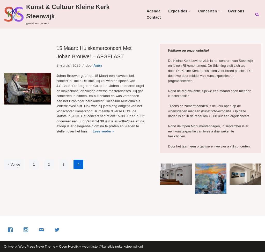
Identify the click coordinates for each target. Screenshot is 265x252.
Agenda (154, 11)
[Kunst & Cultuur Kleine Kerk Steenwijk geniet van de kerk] (68, 14)
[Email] (42, 229)
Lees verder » (103, 131)
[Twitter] (58, 229)
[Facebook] (11, 229)
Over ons (236, 11)
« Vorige (14, 164)
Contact (154, 17)
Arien (97, 65)
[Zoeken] (257, 14)
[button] (189, 11)
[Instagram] (27, 229)
